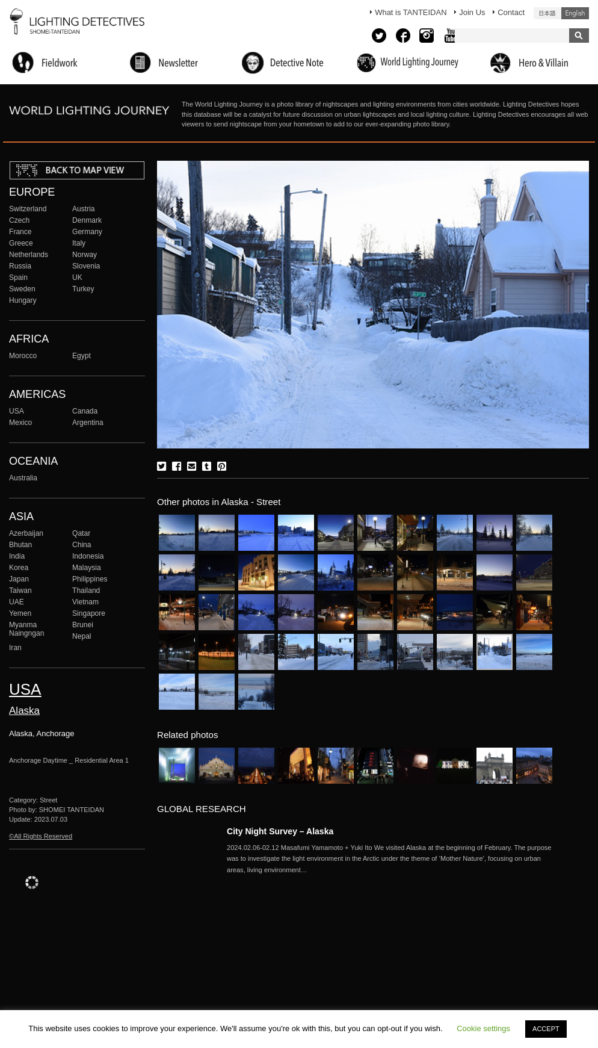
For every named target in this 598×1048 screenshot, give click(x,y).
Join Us (472, 12)
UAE (16, 602)
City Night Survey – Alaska (280, 831)
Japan (19, 579)
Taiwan (20, 590)
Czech (19, 220)
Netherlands (28, 254)
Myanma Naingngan (26, 629)
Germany (87, 232)
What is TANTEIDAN (410, 12)
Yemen (20, 613)
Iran (15, 647)
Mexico (20, 422)
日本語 (547, 13)
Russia (20, 266)
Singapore (88, 613)
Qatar (81, 533)
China (81, 545)
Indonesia (87, 556)
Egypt (81, 356)
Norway (84, 254)
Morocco (23, 356)
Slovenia (86, 266)
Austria (83, 209)
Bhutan (20, 545)
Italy (78, 243)
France (20, 232)
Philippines (89, 579)
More (389, 859)
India (17, 556)
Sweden (22, 289)
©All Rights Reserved (40, 836)
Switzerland (27, 209)
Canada (84, 411)
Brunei (82, 625)
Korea (18, 567)
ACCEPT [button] (545, 1028)
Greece (21, 243)
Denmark (87, 220)
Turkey (83, 289)
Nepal (81, 636)
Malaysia (86, 567)
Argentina (87, 422)
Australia (23, 478)
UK (77, 277)
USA (16, 411)
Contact (511, 12)
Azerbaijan (26, 533)
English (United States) (575, 13)
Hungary (23, 300)
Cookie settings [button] (483, 1028)
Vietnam (85, 602)
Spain (18, 277)
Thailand (86, 590)
